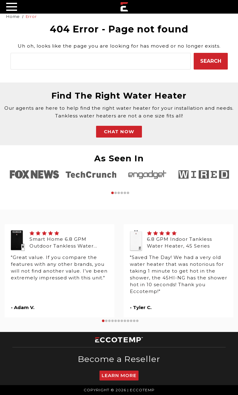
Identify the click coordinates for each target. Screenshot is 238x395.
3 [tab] (118, 193)
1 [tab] (112, 193)
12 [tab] (137, 321)
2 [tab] (115, 193)
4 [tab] (122, 193)
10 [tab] (131, 321)
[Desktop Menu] (11, 6)
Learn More (119, 375)
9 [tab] (128, 321)
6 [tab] (128, 193)
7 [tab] (122, 321)
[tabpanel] (34, 174)
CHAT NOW (119, 131)
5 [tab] (125, 193)
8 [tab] (125, 321)
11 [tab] (134, 321)
